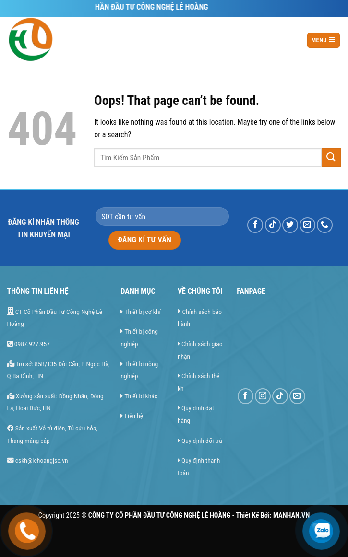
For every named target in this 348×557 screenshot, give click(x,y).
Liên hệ (134, 415)
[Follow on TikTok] (273, 225)
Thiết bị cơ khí (142, 311)
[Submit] (331, 157)
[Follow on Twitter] (290, 225)
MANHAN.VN (291, 515)
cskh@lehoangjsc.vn (37, 460)
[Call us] (325, 225)
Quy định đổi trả (201, 440)
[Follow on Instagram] (263, 396)
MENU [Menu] (323, 39)
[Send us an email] (307, 225)
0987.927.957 (28, 344)
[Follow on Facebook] (255, 225)
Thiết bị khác (140, 396)
